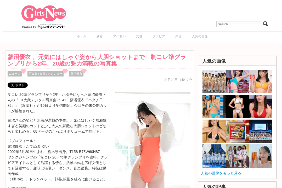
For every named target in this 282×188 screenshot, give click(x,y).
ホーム (81, 36)
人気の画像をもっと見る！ (223, 173)
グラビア (159, 36)
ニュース (14, 73)
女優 (139, 36)
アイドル (119, 36)
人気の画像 (200, 36)
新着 (100, 36)
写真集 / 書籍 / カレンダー (46, 73)
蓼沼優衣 (76, 73)
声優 (178, 36)
